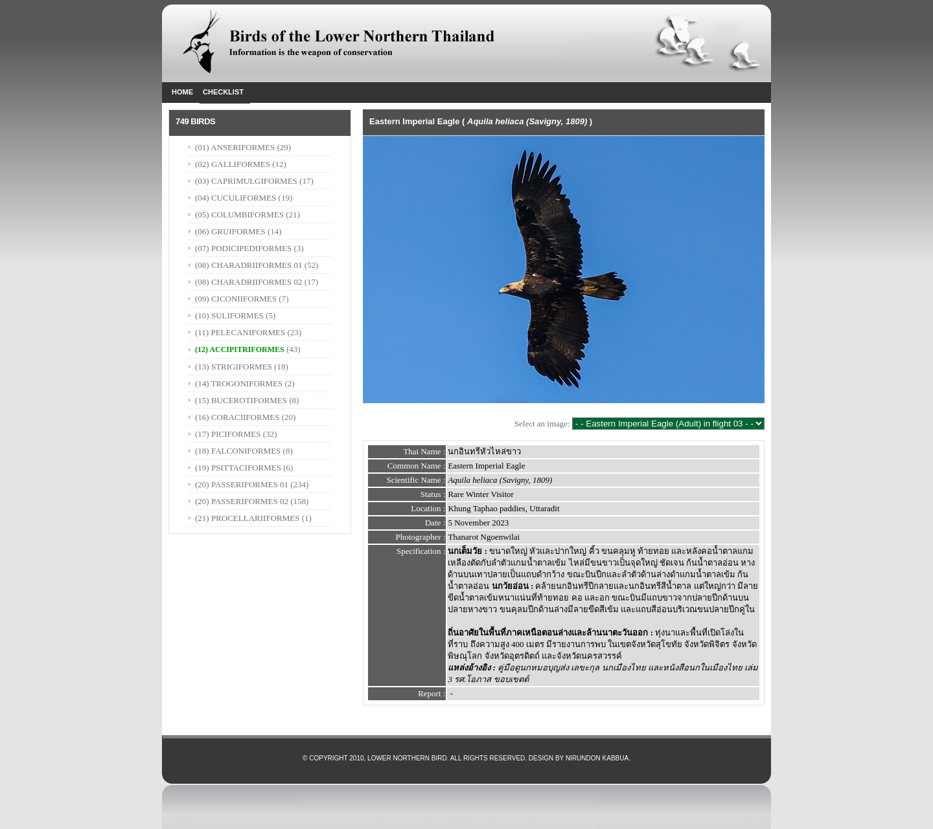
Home (182, 92)
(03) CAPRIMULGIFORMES (246, 181)
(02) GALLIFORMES (232, 164)
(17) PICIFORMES (228, 434)
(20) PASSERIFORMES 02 (241, 501)
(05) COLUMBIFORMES (239, 214)
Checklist (223, 92)
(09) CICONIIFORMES (236, 299)
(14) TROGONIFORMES (238, 383)
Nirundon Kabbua (597, 758)
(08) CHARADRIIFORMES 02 (248, 282)
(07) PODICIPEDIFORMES (243, 248)
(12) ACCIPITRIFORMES (239, 349)
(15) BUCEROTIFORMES (241, 400)
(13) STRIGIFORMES (233, 366)
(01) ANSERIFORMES (236, 147)
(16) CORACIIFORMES (237, 417)
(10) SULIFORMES (229, 315)
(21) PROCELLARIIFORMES (247, 518)
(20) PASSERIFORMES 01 (241, 484)
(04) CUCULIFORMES (235, 198)
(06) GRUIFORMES (230, 231)
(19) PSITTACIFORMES (238, 467)
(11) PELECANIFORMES (240, 332)
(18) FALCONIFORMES (238, 451)
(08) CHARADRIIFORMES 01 (248, 265)
